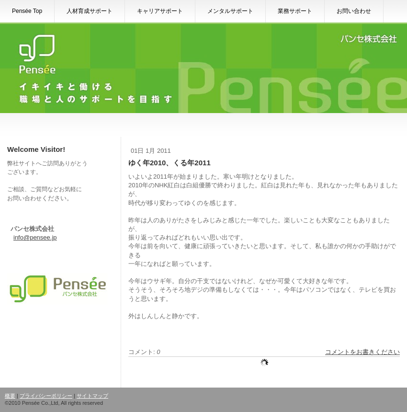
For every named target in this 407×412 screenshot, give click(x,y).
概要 (10, 396)
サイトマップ (92, 396)
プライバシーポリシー (46, 396)
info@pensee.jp (35, 237)
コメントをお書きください (362, 351)
